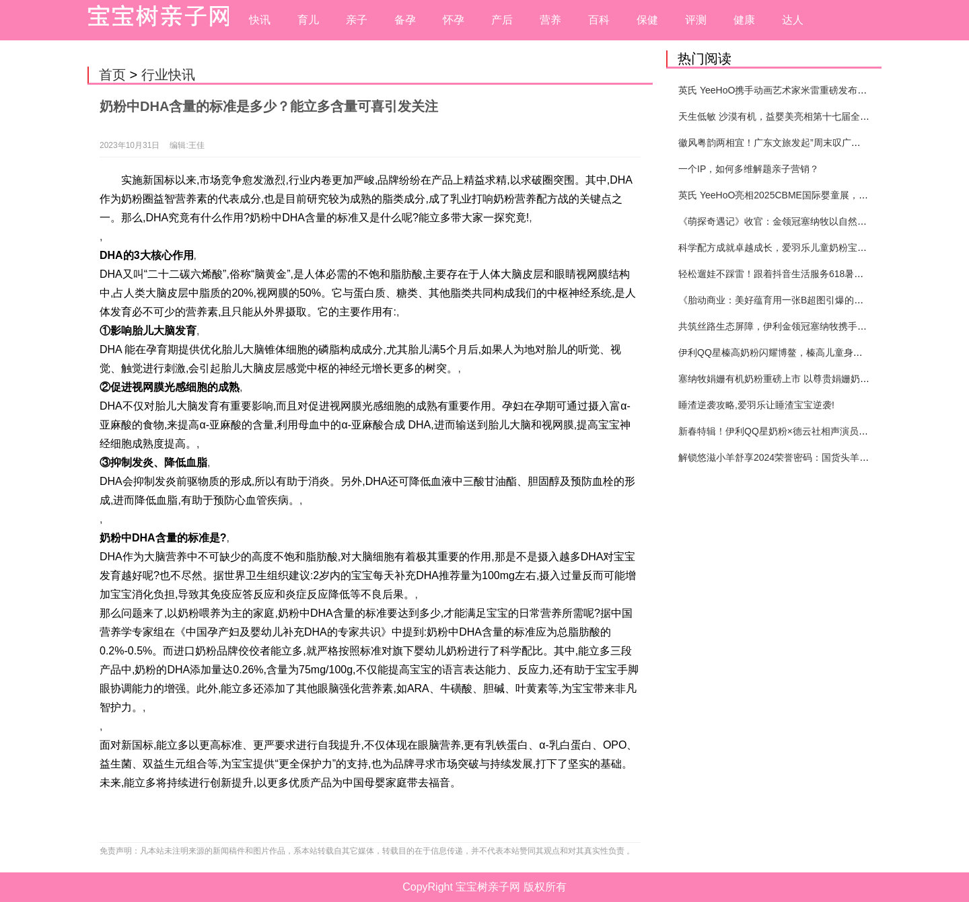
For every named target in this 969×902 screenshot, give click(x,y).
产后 (502, 20)
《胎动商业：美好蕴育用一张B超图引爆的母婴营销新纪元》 (803, 300)
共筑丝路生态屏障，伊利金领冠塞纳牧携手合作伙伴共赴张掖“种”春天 (822, 326)
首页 (112, 74)
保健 (647, 20)
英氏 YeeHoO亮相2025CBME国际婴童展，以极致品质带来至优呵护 (820, 195)
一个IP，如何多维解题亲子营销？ (748, 168)
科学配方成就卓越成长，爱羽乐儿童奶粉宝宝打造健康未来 (800, 247)
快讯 (260, 20)
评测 (696, 20)
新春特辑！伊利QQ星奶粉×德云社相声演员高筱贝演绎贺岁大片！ (815, 431)
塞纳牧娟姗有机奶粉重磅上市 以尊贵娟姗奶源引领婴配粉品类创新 (816, 378)
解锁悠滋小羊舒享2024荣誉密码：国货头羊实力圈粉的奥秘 (801, 457)
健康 (744, 20)
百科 (599, 20)
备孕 (405, 20)
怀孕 (453, 20)
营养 (550, 20)
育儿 (308, 20)
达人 (792, 20)
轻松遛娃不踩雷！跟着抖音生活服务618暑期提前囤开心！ (799, 273)
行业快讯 (168, 74)
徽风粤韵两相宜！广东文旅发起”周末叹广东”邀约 (780, 142)
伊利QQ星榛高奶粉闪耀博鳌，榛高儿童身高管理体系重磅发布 (808, 352)
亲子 (356, 20)
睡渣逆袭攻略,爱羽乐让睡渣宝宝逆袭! (756, 405)
